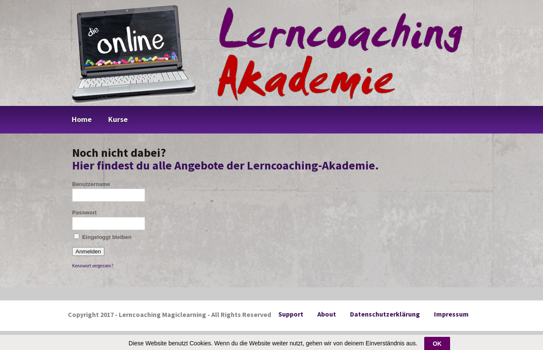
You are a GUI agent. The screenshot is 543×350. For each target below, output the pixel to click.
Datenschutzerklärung (385, 314)
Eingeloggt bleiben (103, 236)
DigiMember (284, 339)
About (326, 314)
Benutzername (91, 184)
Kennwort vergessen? (93, 266)
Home (82, 119)
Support (290, 314)
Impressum (451, 314)
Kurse (118, 119)
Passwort (84, 212)
